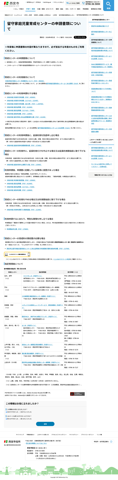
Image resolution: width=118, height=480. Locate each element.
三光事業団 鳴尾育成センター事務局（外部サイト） (39, 296)
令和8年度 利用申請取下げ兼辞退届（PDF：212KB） (24, 209)
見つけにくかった (26, 419)
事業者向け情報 (96, 9)
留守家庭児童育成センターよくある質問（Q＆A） (62, 83)
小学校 (55, 15)
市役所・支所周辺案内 (101, 441)
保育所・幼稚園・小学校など (42, 15)
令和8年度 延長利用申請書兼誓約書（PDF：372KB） (24, 145)
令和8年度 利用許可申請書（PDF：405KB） (21, 97)
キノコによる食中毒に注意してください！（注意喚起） (101, 165)
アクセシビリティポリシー (59, 434)
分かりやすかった (12, 412)
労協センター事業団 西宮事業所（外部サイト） (37, 344)
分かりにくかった (26, 412)
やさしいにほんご (59, 2)
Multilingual (47, 2)
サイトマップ (20, 434)
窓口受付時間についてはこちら (36, 443)
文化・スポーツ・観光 (73, 9)
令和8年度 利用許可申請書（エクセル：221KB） (23, 100)
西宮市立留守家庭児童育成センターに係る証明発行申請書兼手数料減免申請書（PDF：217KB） (38, 248)
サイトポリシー (73, 434)
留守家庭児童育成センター (66, 15)
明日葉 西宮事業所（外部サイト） (33, 353)
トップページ (18, 15)
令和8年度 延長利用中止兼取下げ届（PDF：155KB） (24, 164)
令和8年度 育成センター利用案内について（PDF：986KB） (25, 81)
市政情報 (86, 9)
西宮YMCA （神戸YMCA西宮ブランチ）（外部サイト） (39, 316)
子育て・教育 (30, 9)
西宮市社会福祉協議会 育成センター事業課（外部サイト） (41, 362)
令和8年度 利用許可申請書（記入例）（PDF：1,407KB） (25, 104)
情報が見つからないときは (103, 175)
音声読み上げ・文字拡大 (34, 2)
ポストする (81, 37)
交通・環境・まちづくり (45, 9)
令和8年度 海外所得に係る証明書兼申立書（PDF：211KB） (26, 117)
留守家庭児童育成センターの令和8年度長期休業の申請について (102, 149)
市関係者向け (30, 434)
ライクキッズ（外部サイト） (32, 276)
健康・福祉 (59, 9)
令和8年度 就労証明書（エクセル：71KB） (21, 110)
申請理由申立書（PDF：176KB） (18, 229)
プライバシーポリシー (87, 434)
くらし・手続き (18, 9)
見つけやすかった (12, 419)
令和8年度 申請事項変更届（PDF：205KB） (21, 180)
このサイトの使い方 (43, 434)
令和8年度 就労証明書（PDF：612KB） (20, 107)
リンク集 (99, 434)
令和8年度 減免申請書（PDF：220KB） (20, 114)
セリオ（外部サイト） (29, 325)
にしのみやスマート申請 (61, 259)
